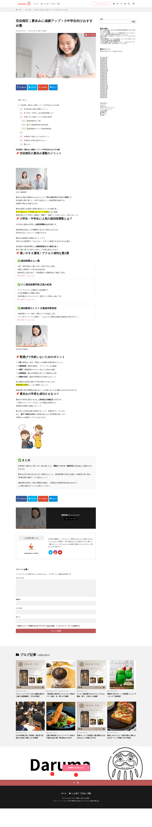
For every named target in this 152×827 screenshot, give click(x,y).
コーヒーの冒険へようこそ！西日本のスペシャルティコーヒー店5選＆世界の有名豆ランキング (118, 33)
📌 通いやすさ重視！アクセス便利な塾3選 (36, 116)
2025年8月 (103, 63)
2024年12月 (104, 69)
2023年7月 (103, 91)
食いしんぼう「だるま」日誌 (50, 4)
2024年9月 (103, 72)
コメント (20, 578)
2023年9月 (103, 90)
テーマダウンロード (102, 4)
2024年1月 (103, 84)
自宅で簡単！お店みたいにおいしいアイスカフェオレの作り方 (118, 36)
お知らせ (103, 106)
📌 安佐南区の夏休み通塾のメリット (34, 109)
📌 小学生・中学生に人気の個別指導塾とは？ (37, 112)
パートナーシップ (106, 109)
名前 (18, 599)
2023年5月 (103, 94)
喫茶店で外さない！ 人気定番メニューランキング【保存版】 (121, 695)
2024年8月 (103, 74)
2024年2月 (103, 83)
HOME (20, 9)
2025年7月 (103, 65)
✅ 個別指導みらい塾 (31, 120)
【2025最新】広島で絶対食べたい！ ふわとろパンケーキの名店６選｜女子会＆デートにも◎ (117, 42)
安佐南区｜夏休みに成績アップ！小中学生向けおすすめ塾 (50, 9)
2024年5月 (103, 78)
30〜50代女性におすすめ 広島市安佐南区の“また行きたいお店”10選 (117, 30)
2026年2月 (103, 59)
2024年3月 (103, 81)
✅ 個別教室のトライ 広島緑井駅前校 (36, 128)
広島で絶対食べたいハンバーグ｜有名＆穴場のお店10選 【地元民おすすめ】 (60, 736)
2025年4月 (103, 68)
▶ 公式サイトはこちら (26, 276)
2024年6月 (103, 77)
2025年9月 (103, 62)
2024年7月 (103, 75)
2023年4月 (103, 96)
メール (19, 608)
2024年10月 (104, 71)
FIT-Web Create (75, 801)
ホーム (36, 4)
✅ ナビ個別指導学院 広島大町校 (34, 124)
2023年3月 (103, 97)
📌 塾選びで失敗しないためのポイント (34, 136)
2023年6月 (103, 93)
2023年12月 (104, 85)
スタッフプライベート (107, 108)
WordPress (95, 801)
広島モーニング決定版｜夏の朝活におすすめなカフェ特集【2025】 (91, 736)
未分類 (102, 115)
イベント (103, 105)
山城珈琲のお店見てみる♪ (76, 768)
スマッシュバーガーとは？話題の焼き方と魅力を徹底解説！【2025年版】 (30, 695)
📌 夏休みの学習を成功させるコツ (33, 140)
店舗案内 (103, 112)
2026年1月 (103, 60)
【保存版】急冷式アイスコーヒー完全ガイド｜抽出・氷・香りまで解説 (60, 695)
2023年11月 (104, 87)
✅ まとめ (25, 144)
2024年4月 (103, 80)
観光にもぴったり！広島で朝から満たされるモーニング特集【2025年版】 (121, 736)
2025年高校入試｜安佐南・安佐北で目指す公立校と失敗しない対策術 (29, 736)
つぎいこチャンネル (82, 798)
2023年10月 (104, 88)
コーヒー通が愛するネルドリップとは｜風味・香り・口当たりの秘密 (91, 695)
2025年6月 (103, 66)
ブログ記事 (28, 9)
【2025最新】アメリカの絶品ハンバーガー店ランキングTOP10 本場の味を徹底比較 (118, 39)
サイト (18, 617)
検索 (101, 19)
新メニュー (103, 113)
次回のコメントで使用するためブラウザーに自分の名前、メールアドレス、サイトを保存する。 (49, 626)
